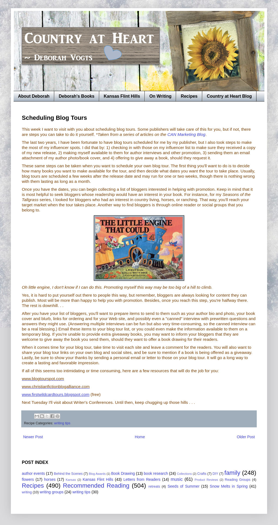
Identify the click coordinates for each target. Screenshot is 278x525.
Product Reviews (206, 479)
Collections (184, 473)
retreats (154, 486)
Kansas (71, 479)
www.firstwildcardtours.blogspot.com (55, 394)
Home (140, 437)
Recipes (189, 96)
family (232, 472)
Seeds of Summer (184, 486)
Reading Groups (237, 480)
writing (27, 492)
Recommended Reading (96, 485)
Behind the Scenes (68, 474)
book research (156, 473)
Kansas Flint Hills (122, 96)
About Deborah (34, 96)
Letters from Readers (142, 479)
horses (50, 479)
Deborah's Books (77, 96)
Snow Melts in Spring (229, 486)
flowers (28, 479)
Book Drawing (123, 473)
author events (33, 473)
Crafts (202, 474)
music (177, 479)
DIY (215, 474)
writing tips (62, 423)
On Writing (160, 96)
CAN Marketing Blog (186, 134)
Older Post (246, 437)
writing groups (52, 492)
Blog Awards (97, 473)
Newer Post (33, 437)
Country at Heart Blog (229, 96)
